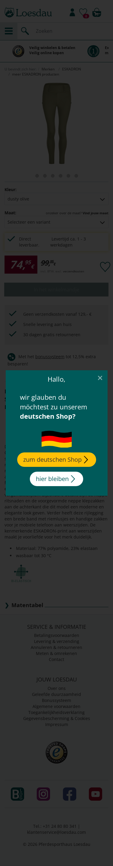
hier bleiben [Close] (55, 479)
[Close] (99, 377)
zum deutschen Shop (55, 459)
